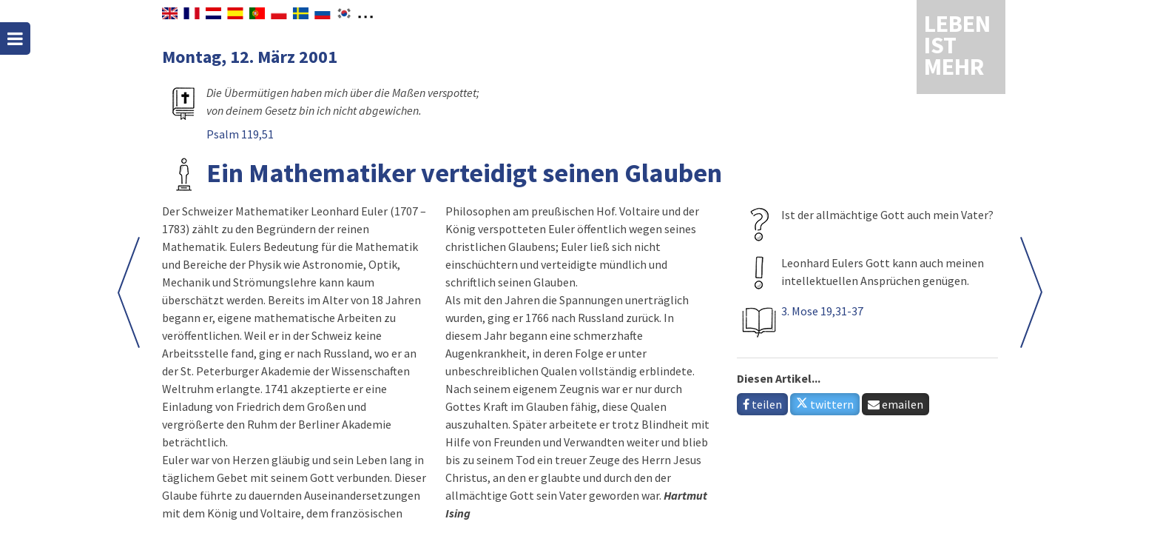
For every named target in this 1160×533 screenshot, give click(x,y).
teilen (762, 404)
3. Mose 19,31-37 (822, 311)
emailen (895, 404)
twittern (825, 404)
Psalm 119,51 (240, 134)
